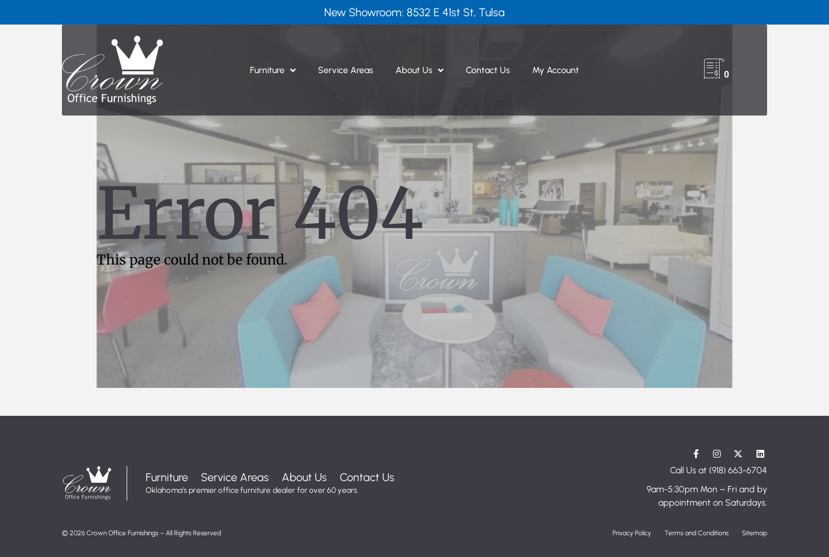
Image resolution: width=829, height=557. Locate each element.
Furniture (273, 70)
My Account (555, 70)
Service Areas (345, 70)
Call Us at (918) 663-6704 (718, 470)
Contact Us (488, 70)
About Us (420, 70)
